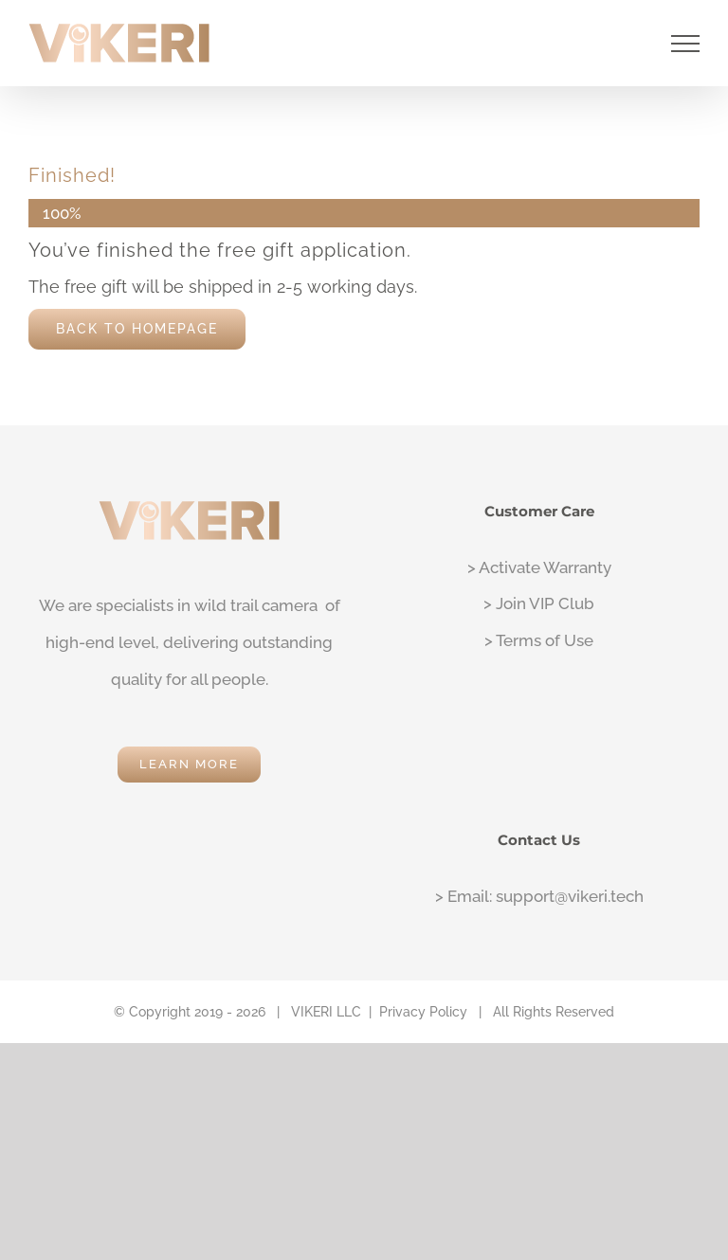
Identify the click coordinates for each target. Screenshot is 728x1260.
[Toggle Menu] (685, 43)
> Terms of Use (538, 640)
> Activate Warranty (539, 567)
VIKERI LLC (326, 1011)
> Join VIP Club (538, 603)
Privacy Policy (423, 1011)
